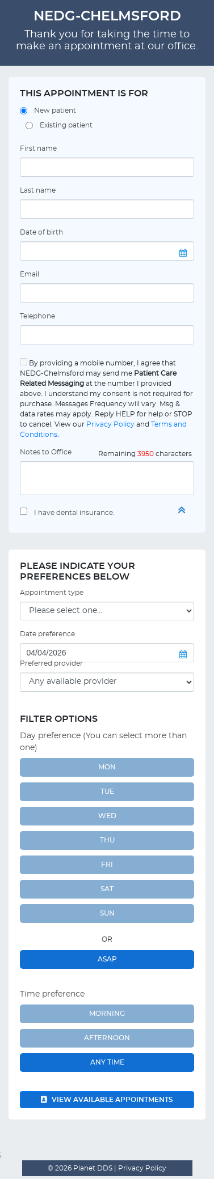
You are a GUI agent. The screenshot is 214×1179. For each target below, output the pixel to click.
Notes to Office (46, 452)
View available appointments (107, 1099)
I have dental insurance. (74, 512)
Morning (107, 1013)
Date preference (47, 634)
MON (107, 767)
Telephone (37, 316)
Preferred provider (51, 663)
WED (107, 815)
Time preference (52, 994)
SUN (107, 913)
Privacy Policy (110, 424)
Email (29, 274)
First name (38, 148)
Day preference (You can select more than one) (103, 742)
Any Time (107, 1062)
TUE (107, 791)
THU (107, 840)
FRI (107, 864)
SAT (107, 889)
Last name (38, 190)
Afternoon (107, 1038)
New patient (55, 110)
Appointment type (51, 592)
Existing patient (66, 125)
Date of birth (41, 232)
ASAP (107, 959)
